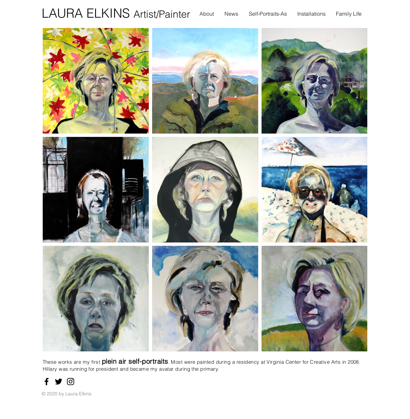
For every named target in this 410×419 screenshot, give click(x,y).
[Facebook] (46, 381)
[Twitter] (58, 381)
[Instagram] (70, 381)
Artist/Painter (161, 14)
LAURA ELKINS (87, 13)
